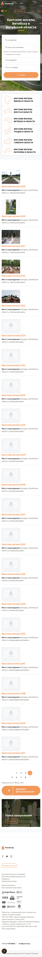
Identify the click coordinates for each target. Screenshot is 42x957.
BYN (21, 3)
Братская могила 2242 (13, 544)
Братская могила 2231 (13, 246)
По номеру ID (11, 60)
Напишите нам (9, 866)
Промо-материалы (8, 885)
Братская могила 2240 (13, 484)
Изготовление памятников (12, 888)
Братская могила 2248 (13, 693)
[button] (9, 944)
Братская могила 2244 (13, 604)
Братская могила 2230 (13, 216)
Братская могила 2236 (13, 395)
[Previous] (12, 773)
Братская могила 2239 (13, 454)
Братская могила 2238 (13, 425)
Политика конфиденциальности (14, 876)
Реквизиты (6, 879)
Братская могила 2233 (13, 305)
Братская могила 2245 (13, 633)
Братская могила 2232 (13, 275)
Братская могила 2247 (13, 663)
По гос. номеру (11, 67)
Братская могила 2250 (13, 723)
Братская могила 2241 (13, 514)
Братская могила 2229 (13, 186)
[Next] (30, 777)
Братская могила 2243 (13, 574)
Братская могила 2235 (13, 365)
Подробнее (11, 821)
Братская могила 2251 (13, 753)
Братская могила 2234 (13, 335)
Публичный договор (9, 881)
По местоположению (14, 47)
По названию (11, 40)
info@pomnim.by (24, 944)
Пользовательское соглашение (13, 874)
